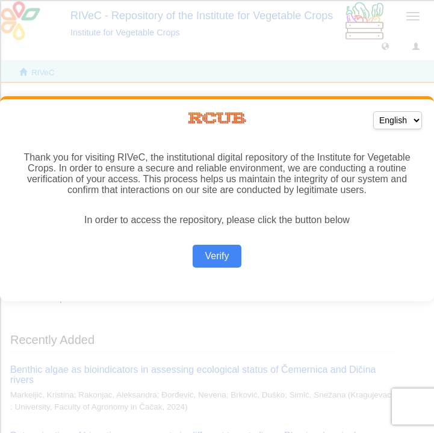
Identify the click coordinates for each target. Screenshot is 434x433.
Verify (217, 256)
